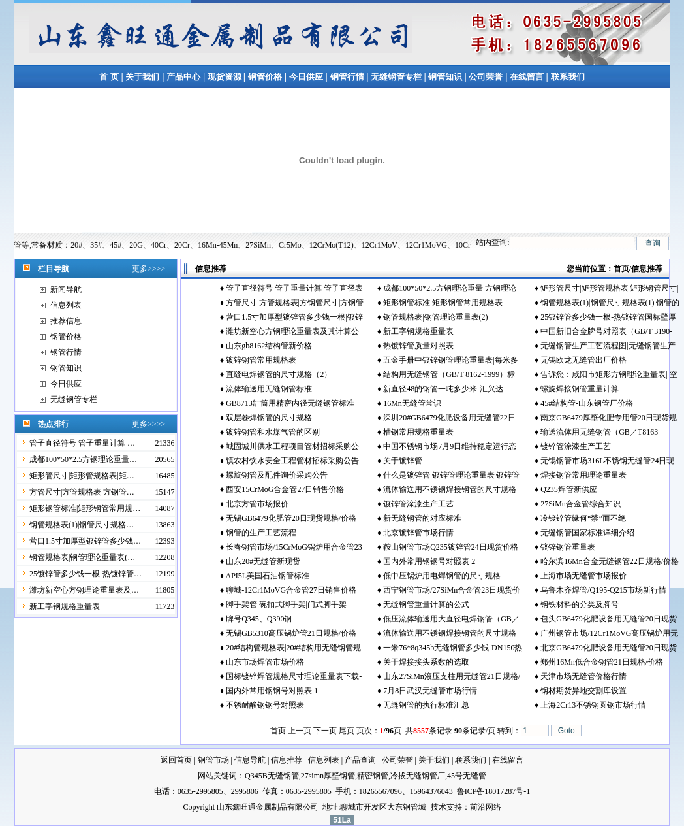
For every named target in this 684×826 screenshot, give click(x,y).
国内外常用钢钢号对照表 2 (429, 561)
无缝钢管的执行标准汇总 (426, 705)
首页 (621, 268)
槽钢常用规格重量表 (418, 432)
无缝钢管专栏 (397, 77)
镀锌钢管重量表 (567, 547)
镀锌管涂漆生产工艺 (575, 446)
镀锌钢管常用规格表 (261, 360)
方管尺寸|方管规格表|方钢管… (81, 492)
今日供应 (306, 77)
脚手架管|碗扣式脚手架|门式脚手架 (286, 604)
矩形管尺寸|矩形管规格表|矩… (81, 475)
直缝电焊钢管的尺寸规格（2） (279, 374)
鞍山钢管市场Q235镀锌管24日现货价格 (450, 547)
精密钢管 (372, 775)
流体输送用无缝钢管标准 (269, 388)
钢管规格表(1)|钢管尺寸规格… (81, 524)
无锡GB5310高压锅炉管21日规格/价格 (291, 633)
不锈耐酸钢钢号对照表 (265, 705)
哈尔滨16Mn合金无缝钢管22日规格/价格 (609, 561)
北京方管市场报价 (257, 503)
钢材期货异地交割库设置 (583, 690)
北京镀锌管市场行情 (418, 532)
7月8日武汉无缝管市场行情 (430, 690)
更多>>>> (148, 268)
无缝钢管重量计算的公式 (426, 604)
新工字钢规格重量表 (64, 606)
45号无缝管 (466, 775)
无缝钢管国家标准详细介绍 (587, 532)
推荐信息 (66, 320)
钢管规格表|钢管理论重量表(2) (435, 317)
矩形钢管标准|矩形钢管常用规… (84, 508)
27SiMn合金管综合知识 (580, 503)
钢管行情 (347, 77)
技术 (438, 807)
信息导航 (250, 760)
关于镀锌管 (402, 460)
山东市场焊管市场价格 (265, 662)
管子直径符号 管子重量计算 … (82, 443)
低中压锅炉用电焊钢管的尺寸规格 (442, 575)
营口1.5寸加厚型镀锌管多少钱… (85, 541)
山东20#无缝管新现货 (263, 561)
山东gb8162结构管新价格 (269, 345)
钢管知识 (445, 77)
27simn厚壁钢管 (328, 775)
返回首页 (176, 760)
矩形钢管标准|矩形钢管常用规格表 (442, 302)
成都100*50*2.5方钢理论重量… (83, 459)
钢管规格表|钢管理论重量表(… (82, 557)
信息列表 (66, 305)
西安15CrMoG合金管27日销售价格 (285, 489)
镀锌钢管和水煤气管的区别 (273, 432)
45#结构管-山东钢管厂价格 (586, 403)
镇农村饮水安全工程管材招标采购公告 (292, 460)
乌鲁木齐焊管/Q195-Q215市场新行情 (603, 590)
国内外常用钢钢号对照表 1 (272, 690)
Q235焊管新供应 (568, 489)
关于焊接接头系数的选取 (426, 662)
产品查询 (360, 760)
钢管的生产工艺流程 (261, 532)
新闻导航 (66, 289)
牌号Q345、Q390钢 (259, 618)
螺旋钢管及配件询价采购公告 (277, 475)
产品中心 (183, 77)
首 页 (108, 77)
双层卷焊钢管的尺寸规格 (269, 417)
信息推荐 (286, 760)
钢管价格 (265, 77)
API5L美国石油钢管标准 (267, 575)
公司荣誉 (486, 77)
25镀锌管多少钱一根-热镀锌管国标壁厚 (608, 317)
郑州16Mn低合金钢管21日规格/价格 (601, 662)
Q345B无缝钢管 (272, 775)
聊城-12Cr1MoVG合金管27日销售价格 (291, 590)
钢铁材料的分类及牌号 (579, 604)
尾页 (346, 730)
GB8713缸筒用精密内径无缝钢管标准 (290, 403)
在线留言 (528, 77)
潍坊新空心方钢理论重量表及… (84, 590)
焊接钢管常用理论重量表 (583, 475)
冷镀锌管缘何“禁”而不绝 (583, 518)
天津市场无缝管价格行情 (583, 676)
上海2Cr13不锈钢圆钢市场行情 (593, 705)
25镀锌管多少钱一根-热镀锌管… (85, 573)
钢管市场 (213, 760)
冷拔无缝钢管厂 (417, 775)
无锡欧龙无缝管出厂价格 (583, 360)
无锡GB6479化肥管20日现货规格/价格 (291, 518)
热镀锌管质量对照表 (418, 345)
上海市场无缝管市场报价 (583, 575)
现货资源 (224, 77)
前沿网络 (485, 807)
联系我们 (568, 77)
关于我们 (142, 77)
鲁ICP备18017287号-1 (494, 791)
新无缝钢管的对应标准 (422, 518)
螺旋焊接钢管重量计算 (579, 388)
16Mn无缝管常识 (412, 403)
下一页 (325, 730)
